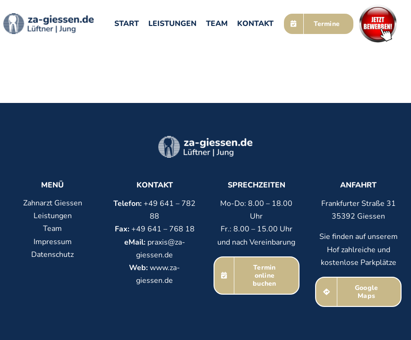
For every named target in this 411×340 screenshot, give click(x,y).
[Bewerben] (378, 8)
